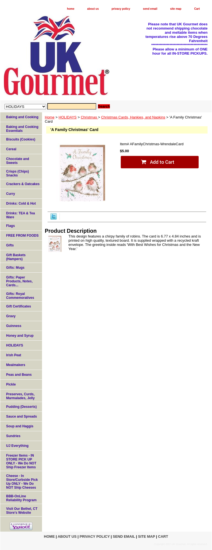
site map (175, 8)
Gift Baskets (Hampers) (16, 257)
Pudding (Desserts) (21, 407)
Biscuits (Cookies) (20, 139)
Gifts (10, 245)
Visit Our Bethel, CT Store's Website (21, 511)
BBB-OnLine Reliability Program (21, 498)
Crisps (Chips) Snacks (17, 173)
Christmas (89, 117)
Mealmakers (15, 365)
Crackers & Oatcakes (23, 184)
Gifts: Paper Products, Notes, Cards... (19, 281)
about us (93, 8)
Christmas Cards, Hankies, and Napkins (133, 117)
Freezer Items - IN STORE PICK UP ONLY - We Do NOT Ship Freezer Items (21, 461)
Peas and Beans (19, 375)
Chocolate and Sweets (17, 161)
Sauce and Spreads (21, 416)
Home (50, 117)
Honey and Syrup (20, 336)
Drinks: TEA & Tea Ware (20, 215)
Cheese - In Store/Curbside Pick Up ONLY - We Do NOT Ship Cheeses (22, 482)
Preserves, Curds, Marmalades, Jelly (20, 396)
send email (150, 8)
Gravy (11, 316)
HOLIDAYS (68, 117)
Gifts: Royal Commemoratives (20, 296)
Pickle (11, 384)
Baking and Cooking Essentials (22, 129)
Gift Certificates (18, 306)
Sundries (13, 436)
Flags (10, 226)
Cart (197, 8)
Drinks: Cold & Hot (21, 203)
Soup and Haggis (19, 426)
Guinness (13, 326)
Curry (10, 194)
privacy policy (121, 8)
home (71, 8)
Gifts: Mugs (15, 268)
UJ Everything (17, 446)
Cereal (11, 149)
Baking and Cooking (22, 117)
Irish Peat (13, 355)
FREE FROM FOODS (22, 236)
